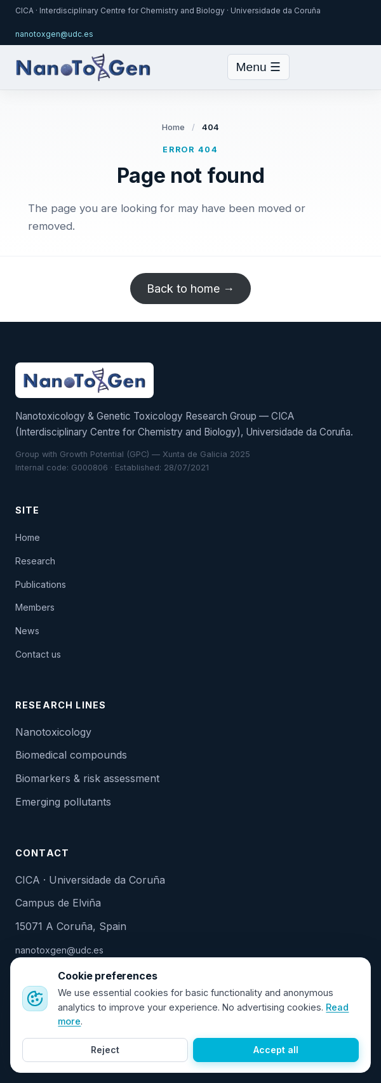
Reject (105, 1049)
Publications (40, 584)
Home (173, 127)
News (27, 630)
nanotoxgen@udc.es (54, 34)
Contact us (38, 654)
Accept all (275, 1049)
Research (35, 560)
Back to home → (190, 288)
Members (35, 607)
